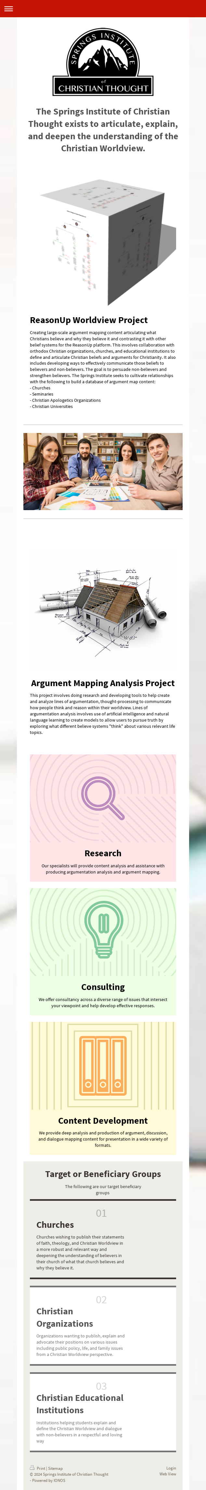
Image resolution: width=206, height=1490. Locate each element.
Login (171, 1468)
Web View (168, 1474)
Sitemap (55, 1468)
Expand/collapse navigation (103, 9)
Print (38, 1468)
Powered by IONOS (48, 1480)
